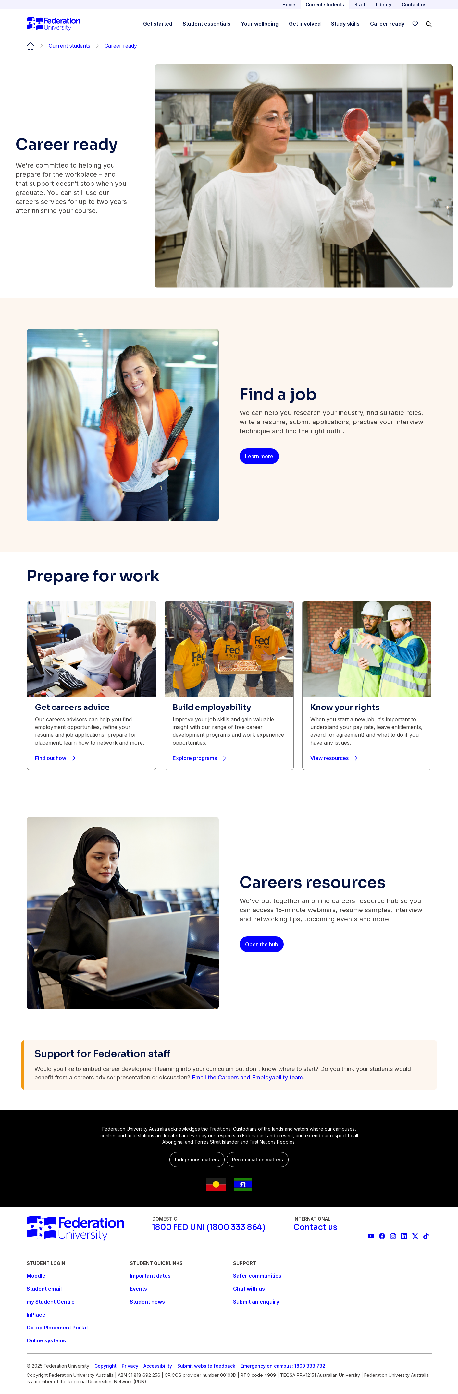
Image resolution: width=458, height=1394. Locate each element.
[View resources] (334, 758)
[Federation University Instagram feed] (393, 1236)
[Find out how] (55, 758)
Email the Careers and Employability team (247, 1077)
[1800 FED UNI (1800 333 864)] (208, 1227)
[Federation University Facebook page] (382, 1236)
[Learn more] (259, 456)
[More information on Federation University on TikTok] (426, 1236)
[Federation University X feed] (415, 1236)
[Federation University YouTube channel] (371, 1236)
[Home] (53, 24)
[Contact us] (315, 1227)
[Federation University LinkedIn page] (404, 1236)
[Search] (429, 24)
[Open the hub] (262, 944)
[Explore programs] (199, 758)
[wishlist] (415, 24)
